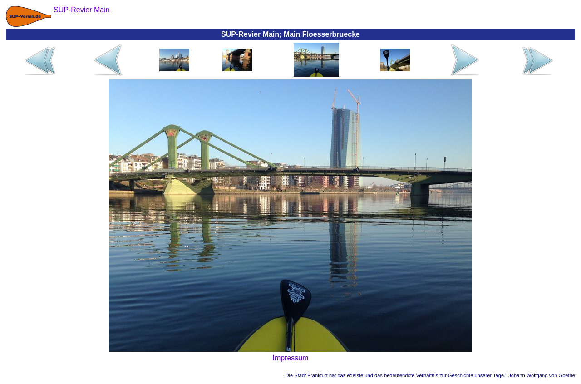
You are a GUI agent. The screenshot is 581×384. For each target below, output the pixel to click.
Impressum (290, 358)
